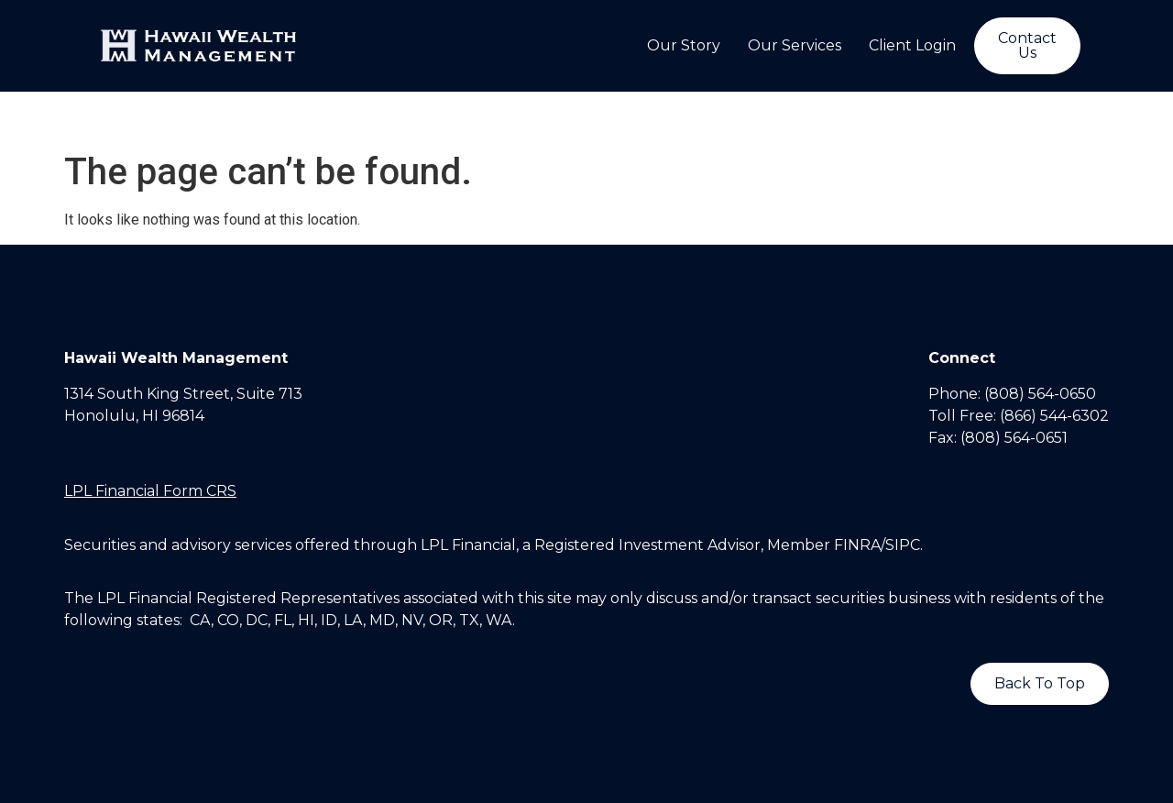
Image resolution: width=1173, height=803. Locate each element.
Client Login (912, 45)
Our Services (794, 45)
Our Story (683, 45)
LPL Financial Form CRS (150, 491)
